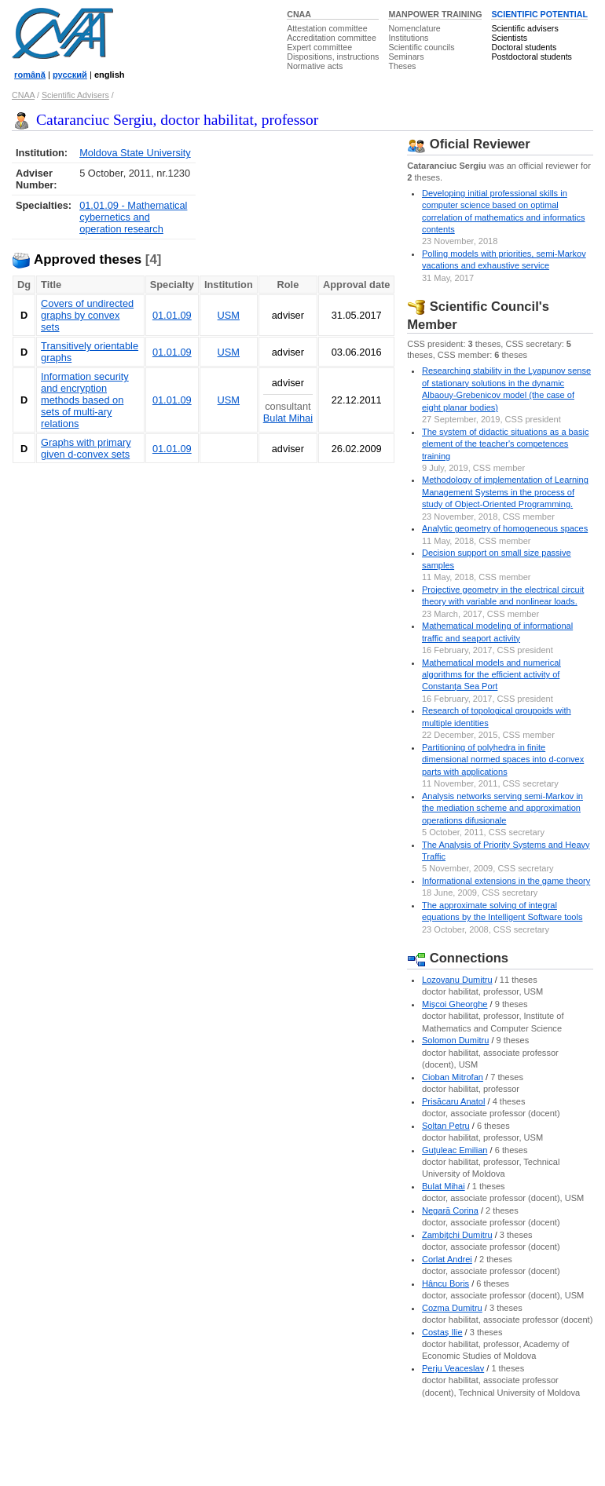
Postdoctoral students (531, 56)
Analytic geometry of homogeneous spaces (505, 528)
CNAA (299, 14)
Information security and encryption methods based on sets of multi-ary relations (85, 400)
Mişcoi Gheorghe (455, 1004)
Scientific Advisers (75, 95)
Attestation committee (327, 28)
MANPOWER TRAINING (435, 14)
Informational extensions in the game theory (506, 880)
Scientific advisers (524, 28)
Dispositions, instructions (333, 56)
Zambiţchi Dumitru (457, 1235)
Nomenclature (414, 28)
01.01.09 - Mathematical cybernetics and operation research (133, 217)
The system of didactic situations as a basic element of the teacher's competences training (505, 444)
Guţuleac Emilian (455, 1150)
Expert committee (319, 47)
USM (229, 315)
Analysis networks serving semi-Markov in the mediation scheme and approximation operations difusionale (502, 808)
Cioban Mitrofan (452, 1077)
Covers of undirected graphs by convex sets (87, 315)
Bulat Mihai (288, 418)
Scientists (509, 37)
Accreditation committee (331, 37)
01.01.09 (172, 315)
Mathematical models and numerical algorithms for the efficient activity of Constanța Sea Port (491, 675)
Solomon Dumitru (455, 1040)
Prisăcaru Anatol (453, 1101)
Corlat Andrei (447, 1259)
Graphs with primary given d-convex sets (86, 448)
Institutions (408, 37)
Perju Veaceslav (453, 1368)
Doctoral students (523, 47)
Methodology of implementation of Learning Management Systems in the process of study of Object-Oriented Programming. (505, 492)
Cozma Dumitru (452, 1308)
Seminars (406, 56)
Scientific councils (421, 47)
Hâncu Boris (445, 1283)
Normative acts (315, 66)
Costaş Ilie (442, 1332)
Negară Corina (450, 1210)
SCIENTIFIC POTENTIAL (539, 14)
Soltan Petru (446, 1125)
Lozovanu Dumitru (457, 979)
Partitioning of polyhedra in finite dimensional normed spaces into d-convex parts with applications (503, 759)
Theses (402, 66)
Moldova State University (135, 153)
